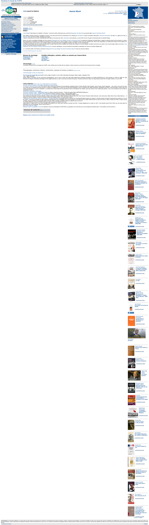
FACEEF (138, 395)
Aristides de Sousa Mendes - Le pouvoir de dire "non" (142, 121)
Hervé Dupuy (142, 408)
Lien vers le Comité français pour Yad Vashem (32, 50)
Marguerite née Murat (76, 33)
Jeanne (94, 33)
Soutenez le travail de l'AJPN (11, 1)
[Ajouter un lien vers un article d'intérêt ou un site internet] (44, 83)
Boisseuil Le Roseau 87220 (115, 13)
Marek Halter (138, 242)
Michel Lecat (142, 409)
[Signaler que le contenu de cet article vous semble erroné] (38, 115)
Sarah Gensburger (139, 509)
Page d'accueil (3, 10)
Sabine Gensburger (139, 180)
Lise (116, 35)
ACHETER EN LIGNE (140, 125)
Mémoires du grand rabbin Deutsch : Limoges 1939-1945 (140, 209)
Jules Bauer (80, 35)
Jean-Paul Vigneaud (140, 267)
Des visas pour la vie (140, 495)
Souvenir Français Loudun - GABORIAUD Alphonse (36, 92)
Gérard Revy (138, 420)
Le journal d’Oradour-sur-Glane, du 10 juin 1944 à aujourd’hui (141, 269)
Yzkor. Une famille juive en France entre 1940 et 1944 (141, 460)
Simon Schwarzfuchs (140, 206)
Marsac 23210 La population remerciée (34, 106)
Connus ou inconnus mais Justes (32, 86)
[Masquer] (30, 29)
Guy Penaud (138, 469)
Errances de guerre (141, 361)
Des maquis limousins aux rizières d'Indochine (141, 434)
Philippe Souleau (139, 131)
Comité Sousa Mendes (141, 118)
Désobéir (130, 340)
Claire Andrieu (138, 508)
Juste (25, 11)
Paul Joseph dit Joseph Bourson (31, 75)
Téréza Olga (144, 371)
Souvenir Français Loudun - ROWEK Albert (34, 93)
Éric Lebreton (138, 494)
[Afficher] (30, 28)
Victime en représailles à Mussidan (32, 91)
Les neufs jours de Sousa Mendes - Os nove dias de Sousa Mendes (40, 94)
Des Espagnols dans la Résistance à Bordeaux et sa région (142, 398)
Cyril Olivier (138, 317)
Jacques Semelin (139, 482)
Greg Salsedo (139, 158)
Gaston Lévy (138, 217)
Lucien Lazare (138, 254)
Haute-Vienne (131, 23)
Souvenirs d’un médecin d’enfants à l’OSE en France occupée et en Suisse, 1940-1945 (141, 221)
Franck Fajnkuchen (140, 457)
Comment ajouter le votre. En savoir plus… (33, 72)
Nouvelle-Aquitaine (133, 20)
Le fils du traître (139, 422)
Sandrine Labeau (140, 384)
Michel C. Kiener (139, 169)
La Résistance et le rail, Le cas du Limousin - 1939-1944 (141, 172)
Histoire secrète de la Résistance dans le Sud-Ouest (141, 472)
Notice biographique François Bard (140, 45)
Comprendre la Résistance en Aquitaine (140, 320)
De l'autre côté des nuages (30, 105)
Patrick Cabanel (138, 346)
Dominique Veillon (141, 231)
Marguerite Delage (28, 56)
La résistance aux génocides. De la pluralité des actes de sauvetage (140, 512)
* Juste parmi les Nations (6, 523)
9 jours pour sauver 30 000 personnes (141, 145)
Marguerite (55, 40)
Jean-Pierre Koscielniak (141, 132)
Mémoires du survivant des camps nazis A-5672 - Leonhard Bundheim (41, 98)
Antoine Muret (101, 33)
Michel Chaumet (139, 316)
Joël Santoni (130, 339)
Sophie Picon (138, 445)
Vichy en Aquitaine (140, 133)
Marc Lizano (139, 157)
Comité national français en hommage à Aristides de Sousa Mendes (40, 85)
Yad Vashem (120, 11)
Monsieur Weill (26, 36)
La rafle (138, 280)
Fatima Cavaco (143, 373)
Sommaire (25, 28)
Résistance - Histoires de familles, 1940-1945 (142, 233)
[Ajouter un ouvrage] (138, 517)
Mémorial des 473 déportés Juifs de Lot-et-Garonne (141, 387)
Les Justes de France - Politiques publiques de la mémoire (141, 183)
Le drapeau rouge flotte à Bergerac (142, 411)
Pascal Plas (138, 168)
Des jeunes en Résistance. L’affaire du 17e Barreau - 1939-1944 (142, 295)
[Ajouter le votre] (77, 70)
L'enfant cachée (140, 159)
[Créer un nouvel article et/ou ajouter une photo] (32, 24)
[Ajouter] (33, 63)
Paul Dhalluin (138, 432)
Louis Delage (26, 33)
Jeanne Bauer (45, 58)
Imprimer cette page (11, 54)
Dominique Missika (141, 230)
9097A (125, 11)
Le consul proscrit (144, 375)
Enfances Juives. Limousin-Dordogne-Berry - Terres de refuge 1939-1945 (141, 197)
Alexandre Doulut (140, 383)
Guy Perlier (138, 279)
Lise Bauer (44, 59)
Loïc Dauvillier (139, 155)
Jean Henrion (138, 304)
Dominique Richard (139, 421)
